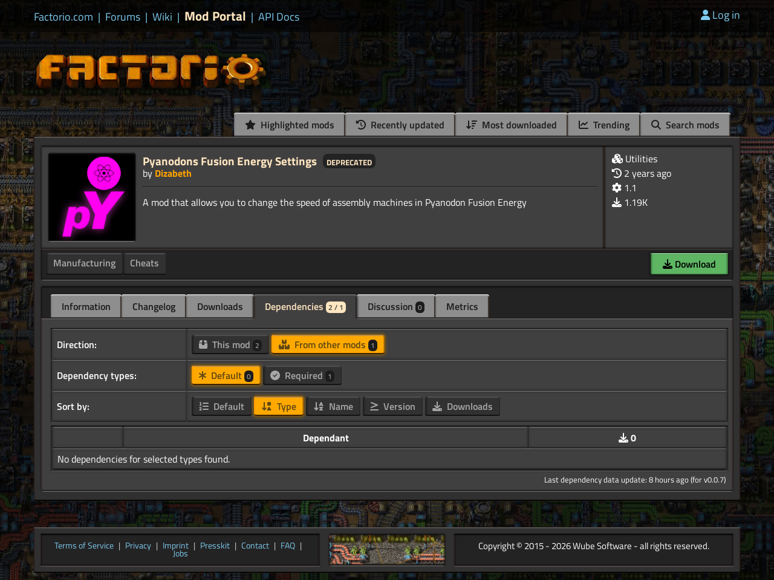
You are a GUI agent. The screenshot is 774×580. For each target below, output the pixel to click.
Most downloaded (511, 124)
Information (86, 306)
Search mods (685, 124)
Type (278, 406)
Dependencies (305, 306)
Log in (720, 15)
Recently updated (400, 124)
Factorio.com (63, 17)
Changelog (153, 306)
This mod (230, 344)
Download (689, 264)
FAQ (288, 546)
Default (226, 375)
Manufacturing (84, 262)
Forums (122, 17)
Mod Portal (215, 16)
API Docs (278, 17)
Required (302, 375)
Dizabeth (173, 173)
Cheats (144, 262)
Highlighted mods (289, 124)
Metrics (462, 306)
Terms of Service (84, 546)
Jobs (180, 554)
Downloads (220, 306)
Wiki (162, 17)
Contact (255, 546)
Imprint (176, 546)
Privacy (138, 546)
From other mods (328, 344)
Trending (604, 124)
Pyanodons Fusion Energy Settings (230, 161)
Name (333, 406)
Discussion (396, 306)
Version (392, 406)
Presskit (215, 546)
